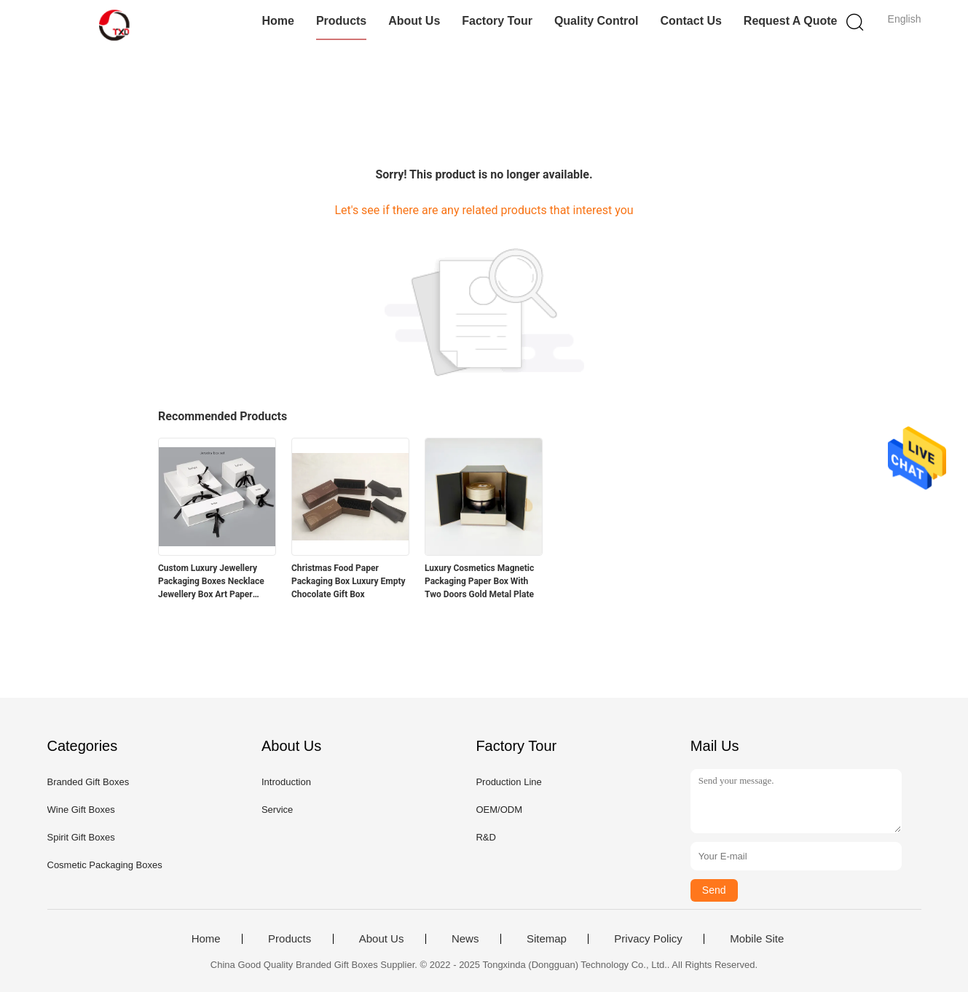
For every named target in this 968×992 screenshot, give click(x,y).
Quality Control (596, 21)
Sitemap (547, 939)
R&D (485, 837)
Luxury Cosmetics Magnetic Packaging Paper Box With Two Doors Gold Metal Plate (479, 581)
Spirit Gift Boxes (81, 837)
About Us (414, 21)
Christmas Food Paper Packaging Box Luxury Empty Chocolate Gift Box (348, 581)
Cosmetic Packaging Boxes (104, 864)
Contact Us (690, 21)
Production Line (508, 781)
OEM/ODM (499, 809)
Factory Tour (497, 21)
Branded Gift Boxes (88, 781)
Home (277, 21)
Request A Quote (791, 21)
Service (277, 809)
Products (341, 21)
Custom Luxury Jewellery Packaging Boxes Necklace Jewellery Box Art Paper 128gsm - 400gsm (211, 582)
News (465, 939)
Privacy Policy (648, 939)
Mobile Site (757, 939)
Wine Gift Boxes (81, 809)
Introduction (286, 781)
